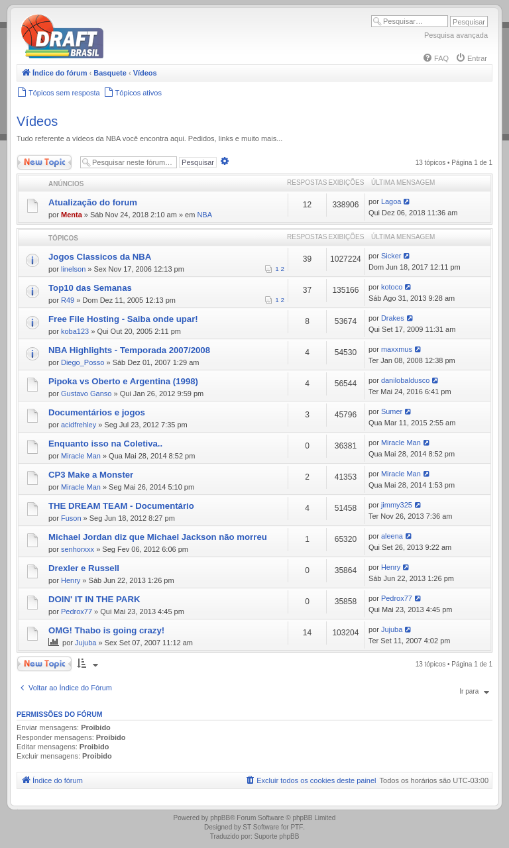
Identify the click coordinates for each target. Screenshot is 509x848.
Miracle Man (81, 456)
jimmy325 (396, 505)
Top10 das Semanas (90, 288)
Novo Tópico (44, 162)
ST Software (261, 827)
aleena (392, 536)
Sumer (391, 411)
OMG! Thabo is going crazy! (106, 630)
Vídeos (37, 121)
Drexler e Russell (83, 568)
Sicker (391, 256)
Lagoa (391, 201)
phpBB (220, 818)
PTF (296, 827)
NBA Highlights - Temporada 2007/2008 (129, 350)
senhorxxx (77, 549)
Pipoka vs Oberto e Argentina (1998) (123, 381)
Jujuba (85, 643)
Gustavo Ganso (86, 394)
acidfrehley (78, 425)
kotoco (391, 287)
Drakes (392, 318)
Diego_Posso (82, 362)
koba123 (75, 331)
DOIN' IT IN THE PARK (94, 599)
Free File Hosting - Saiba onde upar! (123, 319)
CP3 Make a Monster (90, 475)
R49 (67, 300)
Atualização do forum (92, 202)
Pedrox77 (76, 611)
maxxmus (396, 349)
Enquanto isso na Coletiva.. (105, 444)
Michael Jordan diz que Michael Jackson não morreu (157, 537)
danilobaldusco (405, 380)
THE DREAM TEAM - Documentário (121, 506)
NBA (204, 215)
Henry (70, 580)
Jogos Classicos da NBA (99, 257)
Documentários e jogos (96, 412)
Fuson (71, 518)
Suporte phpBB (277, 836)
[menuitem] (435, 58)
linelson (73, 269)
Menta (71, 215)
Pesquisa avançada (456, 35)
